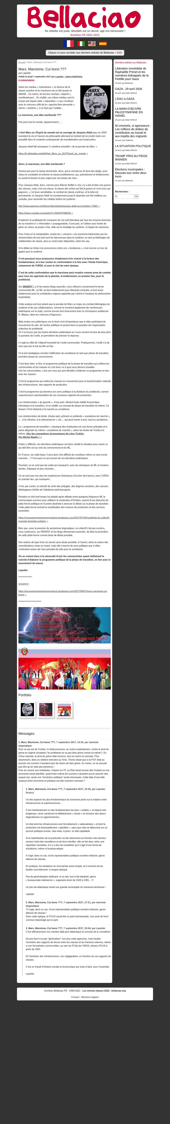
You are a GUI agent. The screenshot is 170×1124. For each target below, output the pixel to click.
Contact (75, 997)
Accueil (21, 62)
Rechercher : (122, 191)
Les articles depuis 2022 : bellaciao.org (104, 990)
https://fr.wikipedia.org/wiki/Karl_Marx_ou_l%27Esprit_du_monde (52, 153)
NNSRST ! (28, 286)
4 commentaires (26, 80)
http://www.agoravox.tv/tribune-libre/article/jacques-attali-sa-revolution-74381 (58, 206)
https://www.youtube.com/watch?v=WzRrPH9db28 (44, 213)
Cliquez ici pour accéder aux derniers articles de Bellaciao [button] (85, 52)
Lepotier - (60, 76)
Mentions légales (90, 997)
